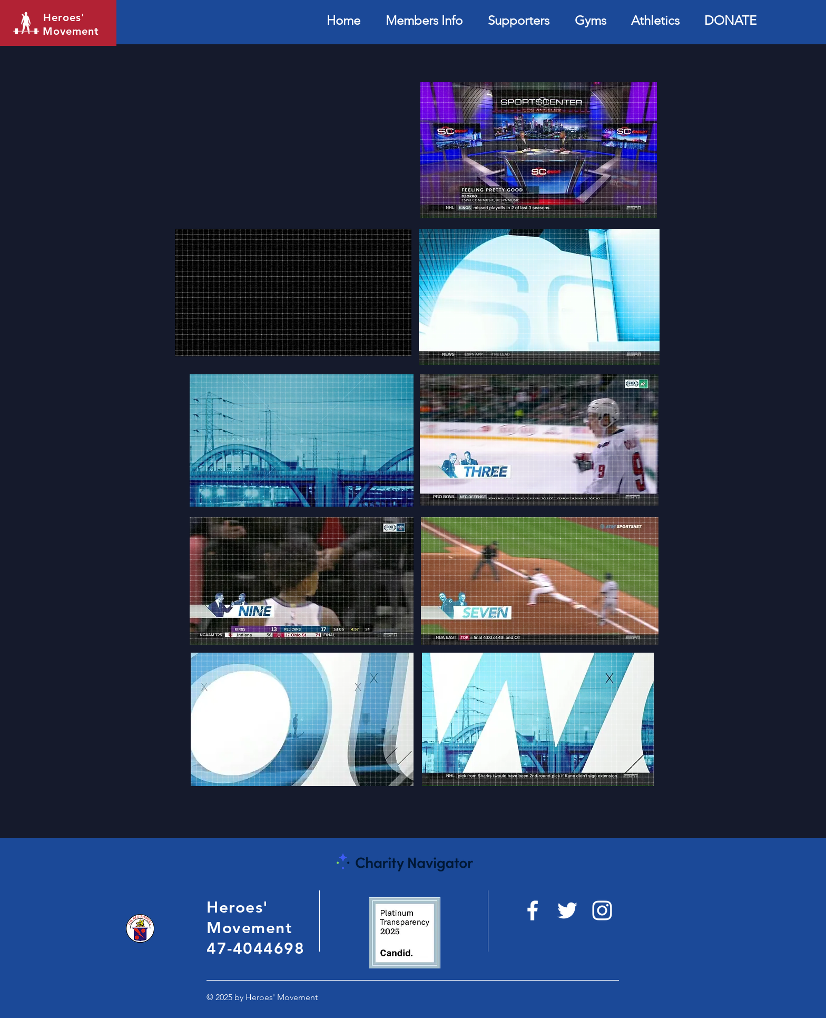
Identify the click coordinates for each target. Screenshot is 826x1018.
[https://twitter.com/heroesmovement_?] (567, 910)
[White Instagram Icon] (602, 910)
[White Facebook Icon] (532, 910)
